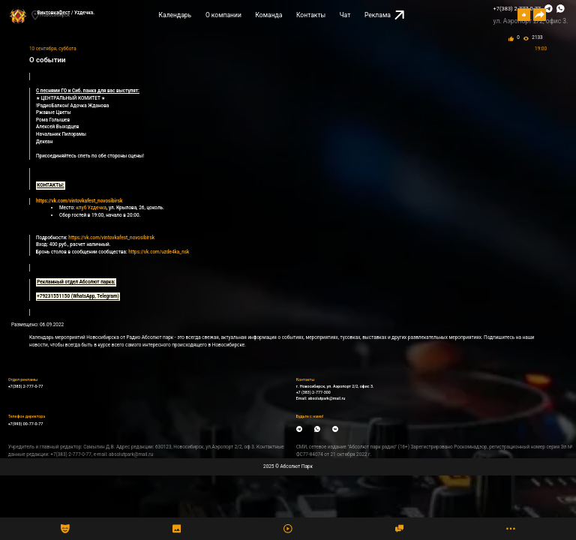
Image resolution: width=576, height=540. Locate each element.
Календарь (175, 15)
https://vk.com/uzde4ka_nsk (158, 252)
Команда (268, 15)
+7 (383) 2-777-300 (313, 392)
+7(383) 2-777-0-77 (26, 386)
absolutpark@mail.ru (327, 398)
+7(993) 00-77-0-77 (26, 424)
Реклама (384, 15)
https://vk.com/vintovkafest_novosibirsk (111, 238)
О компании (224, 15)
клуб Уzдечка (91, 208)
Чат (345, 15)
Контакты (311, 15)
